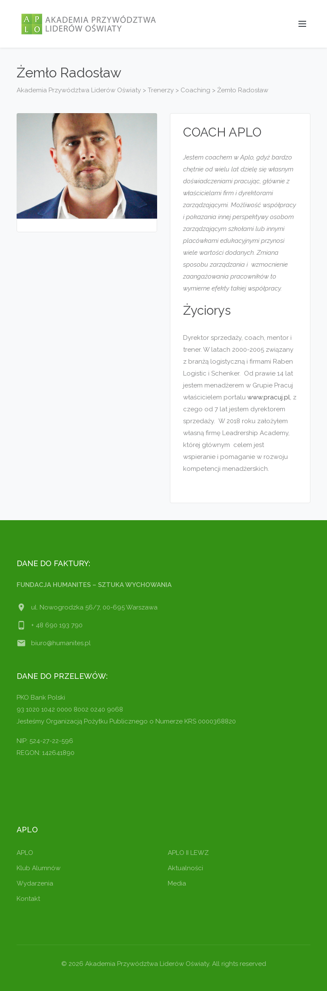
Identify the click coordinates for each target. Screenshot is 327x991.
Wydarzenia (35, 883)
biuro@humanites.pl (61, 643)
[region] (110, 930)
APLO (25, 853)
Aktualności (185, 868)
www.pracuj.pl (268, 397)
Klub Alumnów (38, 868)
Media (177, 883)
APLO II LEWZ (188, 853)
